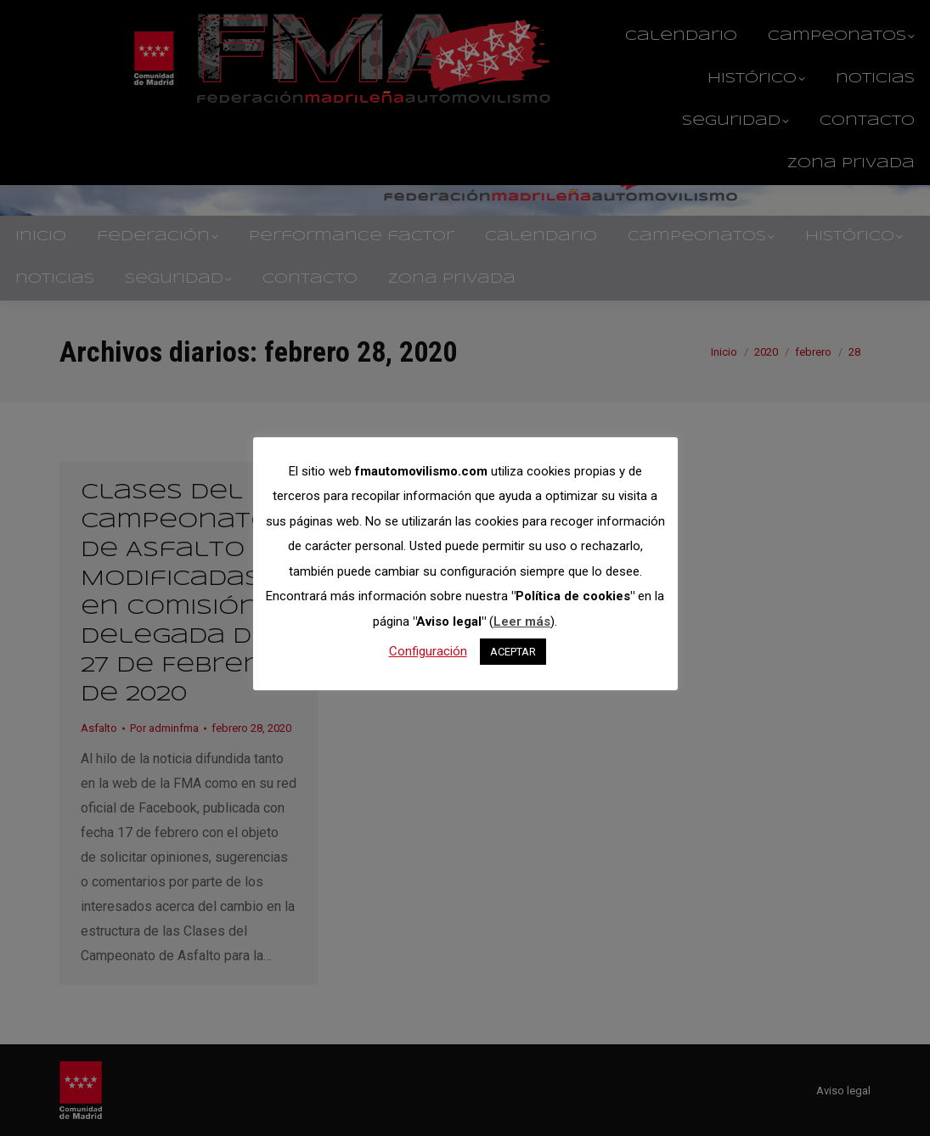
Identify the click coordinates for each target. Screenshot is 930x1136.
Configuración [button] (428, 651)
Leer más (521, 621)
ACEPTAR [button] (513, 651)
